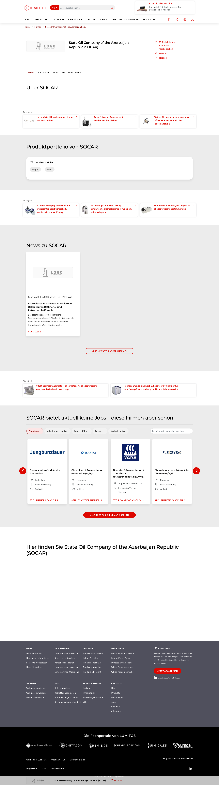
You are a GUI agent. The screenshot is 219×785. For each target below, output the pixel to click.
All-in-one (116, 711)
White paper (117, 697)
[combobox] (171, 431)
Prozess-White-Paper (121, 662)
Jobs (113, 702)
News (55, 72)
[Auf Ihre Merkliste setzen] (169, 19)
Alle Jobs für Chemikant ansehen (109, 515)
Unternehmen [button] (42, 19)
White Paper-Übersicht (122, 671)
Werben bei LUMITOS (36, 759)
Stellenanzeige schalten (66, 697)
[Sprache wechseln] (185, 19)
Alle (53, 8)
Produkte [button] (58, 19)
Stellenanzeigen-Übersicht (68, 702)
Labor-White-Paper (120, 658)
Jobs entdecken (62, 688)
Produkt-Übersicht (92, 671)
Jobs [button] (113, 19)
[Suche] (112, 8)
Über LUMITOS (58, 759)
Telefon (160, 53)
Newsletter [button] (150, 19)
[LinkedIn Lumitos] (191, 768)
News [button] (27, 19)
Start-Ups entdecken (65, 658)
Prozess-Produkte (92, 662)
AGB (44, 768)
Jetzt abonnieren (167, 671)
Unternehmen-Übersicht (67, 671)
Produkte (43, 72)
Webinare (115, 706)
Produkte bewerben (92, 667)
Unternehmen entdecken (67, 653)
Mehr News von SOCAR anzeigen (109, 351)
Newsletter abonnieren (37, 658)
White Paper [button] (100, 19)
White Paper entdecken (122, 653)
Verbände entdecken (64, 662)
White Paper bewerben (122, 667)
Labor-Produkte (91, 658)
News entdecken (34, 653)
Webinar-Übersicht (35, 697)
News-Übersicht (34, 667)
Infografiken (89, 692)
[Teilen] (177, 19)
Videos (86, 702)
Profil (31, 72)
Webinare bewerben (36, 692)
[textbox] (171, 431)
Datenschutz (57, 768)
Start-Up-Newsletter (36, 662)
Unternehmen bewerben (66, 667)
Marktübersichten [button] (79, 19)
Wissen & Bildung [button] (129, 19)
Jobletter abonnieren (65, 692)
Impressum (31, 768)
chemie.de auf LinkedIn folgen (167, 678)
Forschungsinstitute (93, 697)
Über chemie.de (77, 759)
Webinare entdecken (36, 688)
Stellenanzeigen (71, 72)
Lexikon (86, 688)
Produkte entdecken (93, 653)
